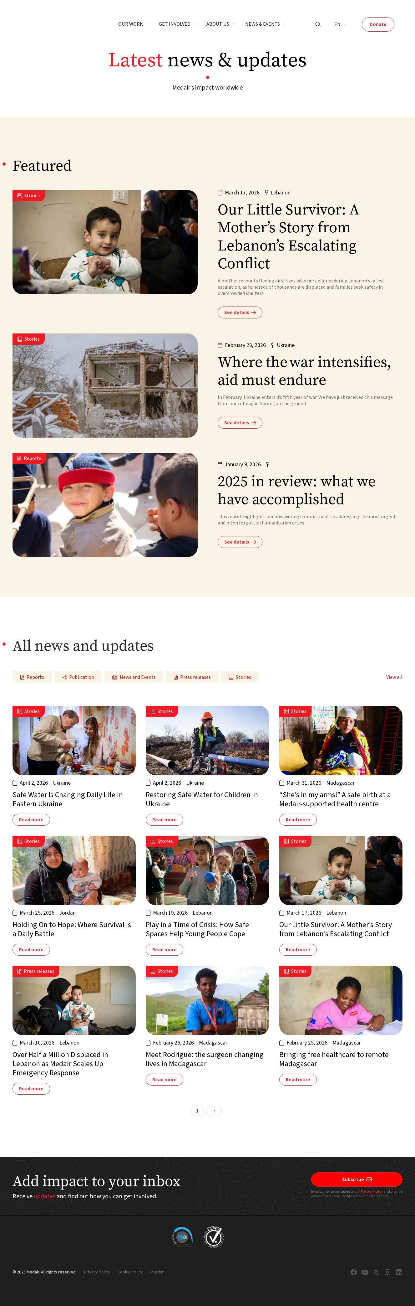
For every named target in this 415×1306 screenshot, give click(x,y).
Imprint (157, 1272)
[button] (133, 24)
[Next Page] (214, 1111)
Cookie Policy (130, 1272)
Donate (378, 24)
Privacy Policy (372, 1191)
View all (394, 677)
